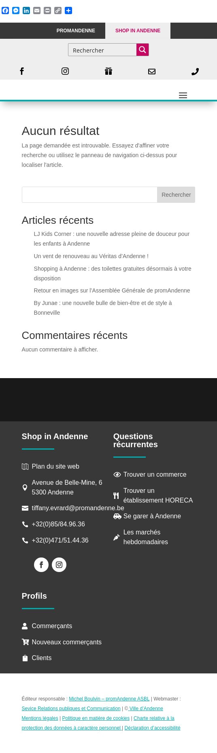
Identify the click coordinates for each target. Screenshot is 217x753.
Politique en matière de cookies (96, 718)
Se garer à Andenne (152, 516)
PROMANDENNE (76, 31)
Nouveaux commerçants (67, 642)
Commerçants (52, 626)
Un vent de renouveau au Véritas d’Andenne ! (91, 256)
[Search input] (103, 49)
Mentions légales (40, 718)
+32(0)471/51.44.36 (61, 540)
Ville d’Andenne (145, 708)
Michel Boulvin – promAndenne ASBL (109, 699)
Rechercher (176, 194)
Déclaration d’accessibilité (153, 728)
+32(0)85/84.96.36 (58, 524)
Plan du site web (55, 466)
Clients (42, 657)
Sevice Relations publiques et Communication (71, 708)
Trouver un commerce (155, 474)
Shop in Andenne (137, 31)
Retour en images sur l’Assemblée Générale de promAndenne (112, 290)
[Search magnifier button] (142, 50)
